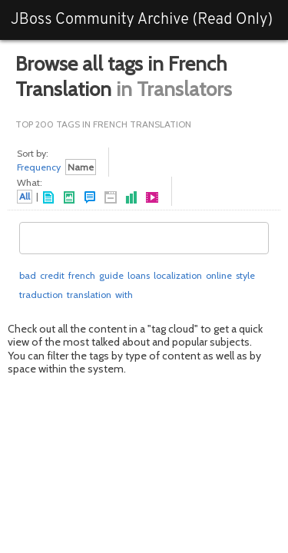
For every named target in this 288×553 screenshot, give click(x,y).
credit (52, 275)
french (81, 275)
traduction (41, 294)
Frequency (39, 167)
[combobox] (144, 238)
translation (89, 294)
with (124, 294)
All (24, 196)
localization (178, 275)
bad (27, 275)
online (219, 275)
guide (111, 275)
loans (138, 275)
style (245, 275)
